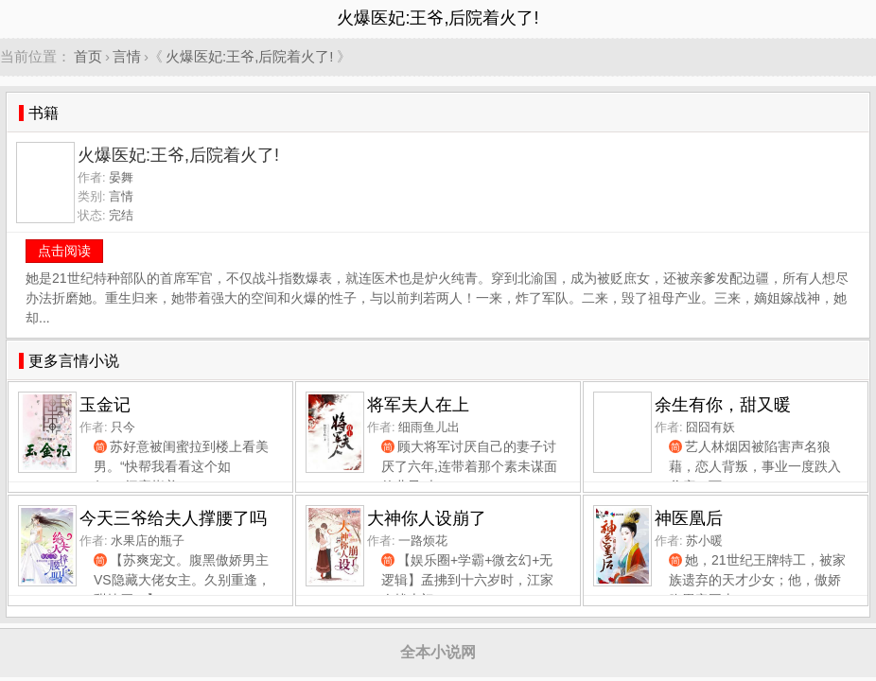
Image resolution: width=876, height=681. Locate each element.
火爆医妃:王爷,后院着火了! (250, 56)
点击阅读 (64, 250)
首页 (88, 56)
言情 (127, 56)
